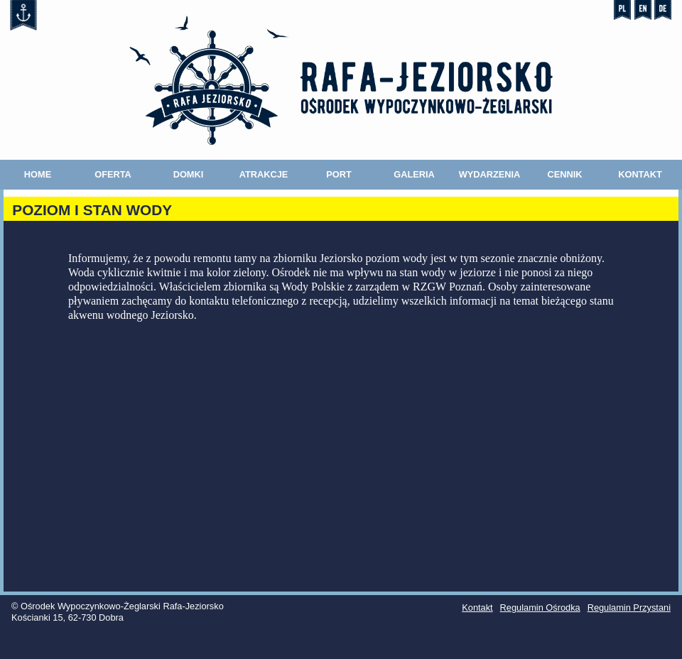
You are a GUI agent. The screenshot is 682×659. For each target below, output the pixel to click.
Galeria (414, 174)
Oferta (112, 174)
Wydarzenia (490, 174)
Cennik (564, 174)
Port (339, 174)
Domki (188, 174)
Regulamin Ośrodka (540, 607)
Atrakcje (263, 174)
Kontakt (640, 174)
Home (37, 174)
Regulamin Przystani (629, 607)
